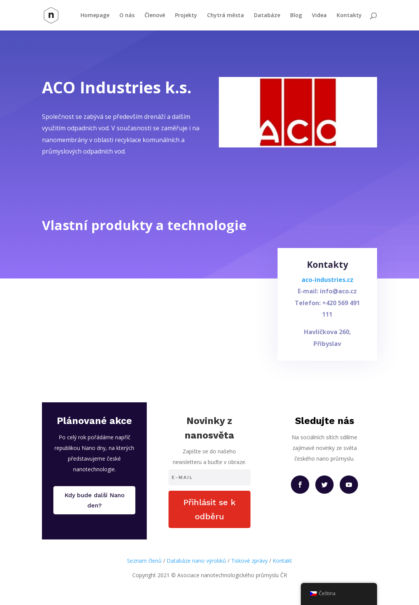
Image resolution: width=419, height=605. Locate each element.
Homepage (94, 16)
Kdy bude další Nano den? (94, 500)
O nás (127, 16)
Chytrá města (225, 16)
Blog (296, 16)
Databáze (267, 16)
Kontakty (349, 16)
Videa (319, 16)
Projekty (186, 16)
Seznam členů (144, 560)
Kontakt (282, 560)
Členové (154, 16)
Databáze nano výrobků (196, 560)
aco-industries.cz (327, 283)
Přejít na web (76, 175)
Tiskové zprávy (249, 560)
